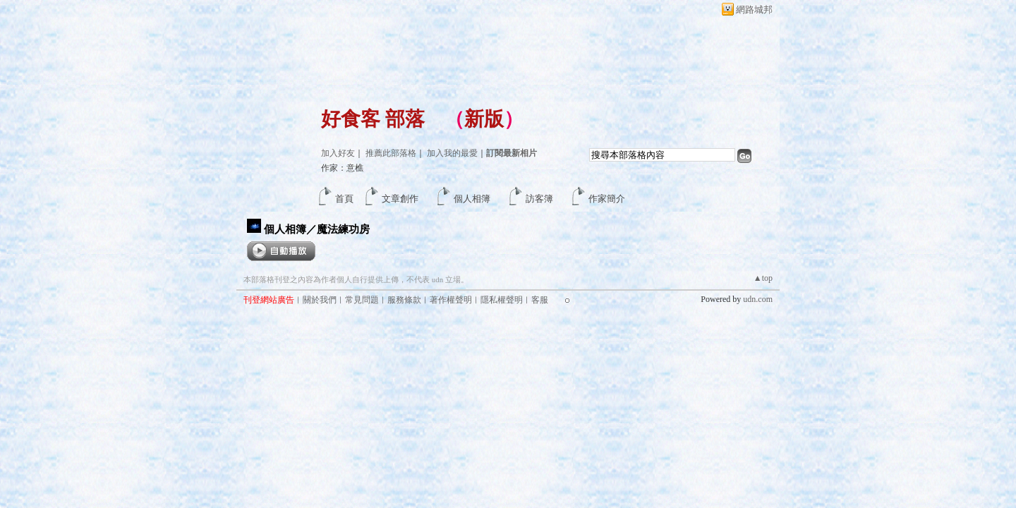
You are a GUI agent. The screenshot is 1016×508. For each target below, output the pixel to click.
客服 (539, 300)
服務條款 (404, 300)
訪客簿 (539, 198)
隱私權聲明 (501, 300)
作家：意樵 (342, 168)
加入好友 (338, 153)
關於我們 (320, 300)
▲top (763, 278)
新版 (484, 119)
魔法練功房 (343, 229)
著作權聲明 (451, 300)
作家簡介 (606, 198)
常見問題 (362, 300)
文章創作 (400, 198)
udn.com (758, 299)
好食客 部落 (373, 119)
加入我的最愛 (452, 153)
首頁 (344, 198)
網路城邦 (754, 9)
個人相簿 (472, 198)
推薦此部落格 (390, 153)
